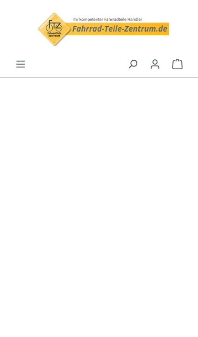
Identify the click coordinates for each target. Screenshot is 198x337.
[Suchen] (132, 64)
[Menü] (20, 64)
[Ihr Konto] (155, 64)
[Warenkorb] (177, 64)
